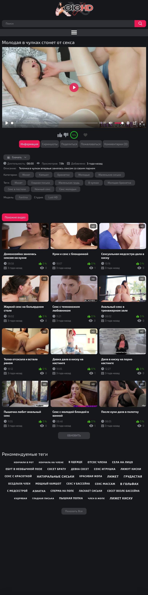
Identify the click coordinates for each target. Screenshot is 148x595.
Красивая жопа (90, 476)
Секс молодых (67, 189)
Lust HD (53, 197)
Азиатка (39, 491)
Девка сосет (80, 469)
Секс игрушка (104, 469)
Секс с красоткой (18, 476)
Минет (26, 174)
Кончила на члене (51, 462)
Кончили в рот (24, 462)
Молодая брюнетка (119, 182)
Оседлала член (19, 483)
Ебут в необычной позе (24, 469)
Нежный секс (43, 189)
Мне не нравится (65, 134)
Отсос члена (97, 462)
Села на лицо (122, 462)
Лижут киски (131, 469)
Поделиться (69, 144)
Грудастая (133, 476)
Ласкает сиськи (90, 490)
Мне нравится (59, 134)
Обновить (74, 435)
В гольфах (129, 484)
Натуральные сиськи (55, 476)
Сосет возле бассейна (123, 490)
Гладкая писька (40, 182)
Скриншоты (50, 144)
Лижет (113, 476)
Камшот (44, 174)
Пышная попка (71, 498)
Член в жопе (96, 498)
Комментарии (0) (115, 144)
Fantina (23, 197)
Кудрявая (20, 498)
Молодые (84, 174)
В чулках (93, 182)
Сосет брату (56, 469)
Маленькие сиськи (110, 174)
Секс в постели (17, 189)
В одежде (76, 462)
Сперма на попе (62, 490)
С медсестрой (17, 490)
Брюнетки (63, 174)
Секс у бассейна (78, 483)
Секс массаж (105, 483)
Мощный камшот (48, 483)
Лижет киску (121, 498)
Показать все (74, 511)
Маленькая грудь (69, 182)
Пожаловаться (90, 144)
